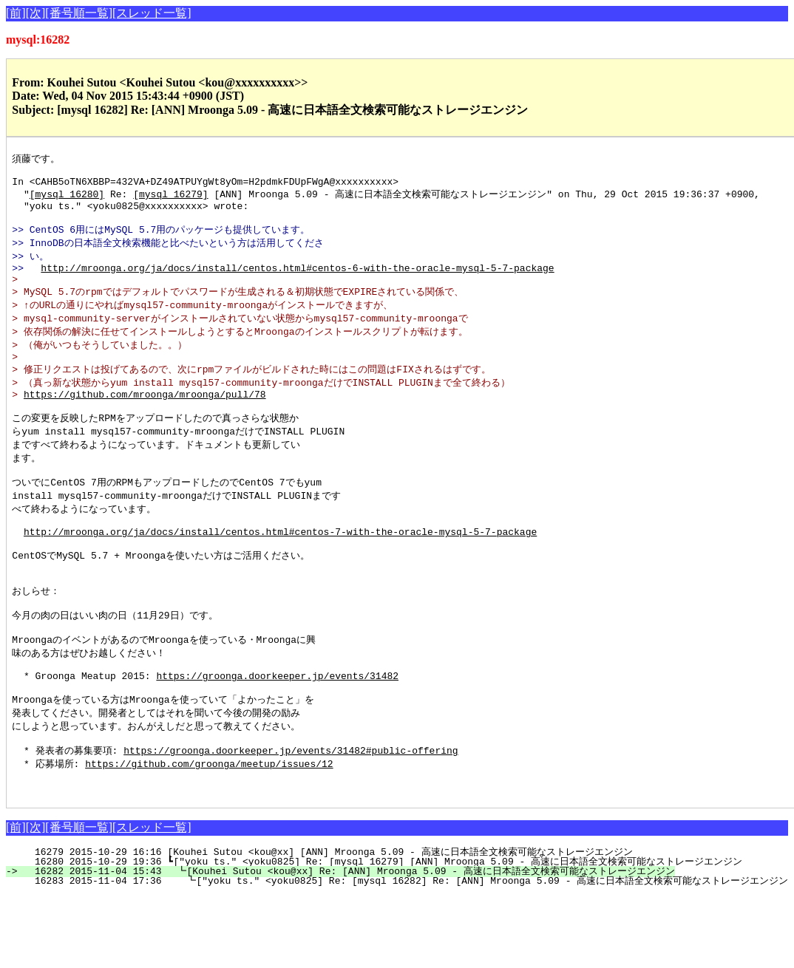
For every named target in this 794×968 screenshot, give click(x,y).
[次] (36, 13)
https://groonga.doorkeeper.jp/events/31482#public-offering (290, 817)
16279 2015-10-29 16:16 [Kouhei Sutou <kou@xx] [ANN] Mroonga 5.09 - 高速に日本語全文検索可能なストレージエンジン (327, 924)
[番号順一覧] (78, 13)
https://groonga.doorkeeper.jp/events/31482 (277, 735)
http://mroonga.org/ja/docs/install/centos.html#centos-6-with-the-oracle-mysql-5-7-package (297, 282)
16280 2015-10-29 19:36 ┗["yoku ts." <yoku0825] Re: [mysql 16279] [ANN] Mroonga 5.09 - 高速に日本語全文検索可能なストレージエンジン (382, 934)
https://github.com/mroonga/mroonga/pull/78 (145, 420)
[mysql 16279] (170, 199)
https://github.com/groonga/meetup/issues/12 (209, 831)
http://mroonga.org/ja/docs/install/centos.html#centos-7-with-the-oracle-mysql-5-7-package (280, 572)
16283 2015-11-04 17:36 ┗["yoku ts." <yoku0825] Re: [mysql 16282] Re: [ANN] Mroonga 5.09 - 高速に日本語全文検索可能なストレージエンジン (403, 953)
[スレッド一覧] (151, 13)
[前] (16, 13)
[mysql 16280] (67, 199)
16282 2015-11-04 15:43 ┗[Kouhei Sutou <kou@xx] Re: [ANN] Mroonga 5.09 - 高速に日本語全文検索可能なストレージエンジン (347, 943)
